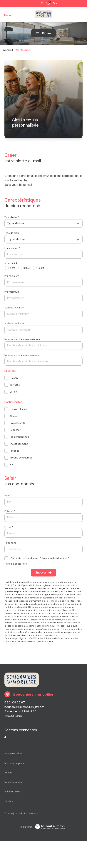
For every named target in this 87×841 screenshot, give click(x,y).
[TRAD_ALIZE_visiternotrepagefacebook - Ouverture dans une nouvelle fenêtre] (5, 737)
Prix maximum (11, 291)
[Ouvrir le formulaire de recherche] (43, 33)
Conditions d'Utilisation (16, 641)
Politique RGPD (12, 791)
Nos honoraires (13, 782)
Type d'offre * (11, 217)
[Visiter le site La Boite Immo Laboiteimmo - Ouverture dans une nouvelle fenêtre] (50, 826)
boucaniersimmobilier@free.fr (24, 707)
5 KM (12, 268)
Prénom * (9, 511)
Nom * (7, 495)
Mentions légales (14, 763)
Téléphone (10, 542)
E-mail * (8, 527)
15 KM (41, 268)
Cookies (9, 801)
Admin (8, 772)
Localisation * (12, 248)
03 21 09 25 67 (14, 702)
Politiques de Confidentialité (58, 638)
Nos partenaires (13, 753)
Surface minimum (14, 307)
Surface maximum (14, 323)
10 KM (26, 268)
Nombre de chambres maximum (22, 355)
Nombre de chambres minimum (22, 339)
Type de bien (11, 233)
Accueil (8, 50)
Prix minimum (11, 276)
